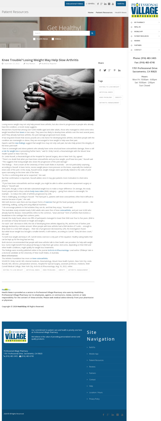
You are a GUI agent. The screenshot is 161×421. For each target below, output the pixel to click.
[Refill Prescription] (121, 3)
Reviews (92, 366)
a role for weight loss (10, 151)
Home (90, 12)
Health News (40, 39)
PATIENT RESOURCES (139, 36)
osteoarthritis (65, 210)
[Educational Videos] (75, 3)
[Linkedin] (105, 4)
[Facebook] (98, 4)
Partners (92, 373)
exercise (48, 202)
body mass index (37, 191)
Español (90, 4)
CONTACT (135, 50)
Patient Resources (104, 12)
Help (91, 386)
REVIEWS (135, 41)
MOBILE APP (136, 31)
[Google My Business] (101, 4)
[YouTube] (113, 4)
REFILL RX (135, 27)
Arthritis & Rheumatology (58, 250)
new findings (20, 143)
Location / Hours (96, 392)
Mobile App (93, 354)
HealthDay (22, 306)
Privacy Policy (94, 399)
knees (22, 132)
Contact (92, 379)
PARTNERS (135, 45)
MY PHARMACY (137, 22)
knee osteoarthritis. (40, 258)
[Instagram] (109, 4)
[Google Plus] (108, 415)
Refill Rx (92, 347)
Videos (56, 39)
